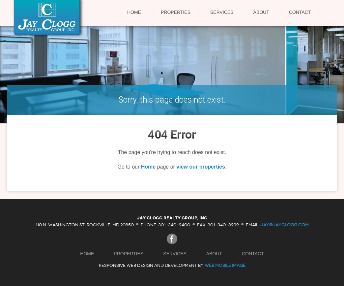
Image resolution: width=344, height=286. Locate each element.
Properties (175, 12)
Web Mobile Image (225, 265)
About (261, 12)
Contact (300, 12)
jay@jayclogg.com (284, 224)
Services (222, 12)
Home (134, 12)
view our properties (200, 167)
